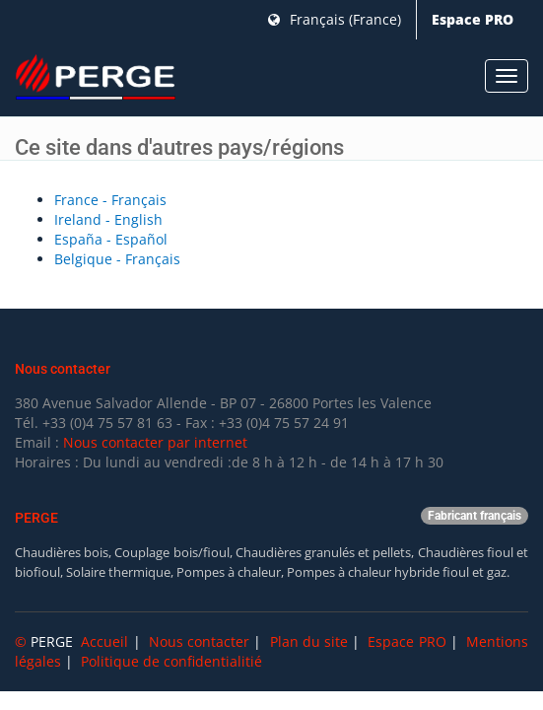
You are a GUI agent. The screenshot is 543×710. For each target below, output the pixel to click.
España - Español (111, 239)
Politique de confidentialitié (171, 661)
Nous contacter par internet (155, 442)
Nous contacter (199, 641)
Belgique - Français (117, 258)
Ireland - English (108, 219)
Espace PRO (472, 19)
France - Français (110, 199)
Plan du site (309, 641)
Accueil (104, 641)
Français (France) (334, 19)
